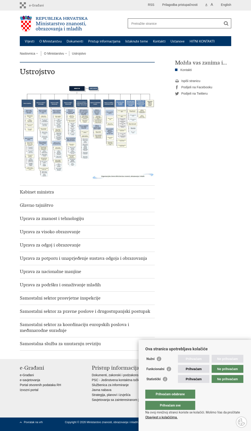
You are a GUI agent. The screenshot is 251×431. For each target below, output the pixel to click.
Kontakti (159, 41)
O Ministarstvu (50, 41)
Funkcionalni (155, 378)
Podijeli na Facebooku (193, 87)
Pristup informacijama (104, 41)
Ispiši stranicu (187, 81)
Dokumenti (75, 41)
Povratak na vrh (33, 422)
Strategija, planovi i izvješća (111, 395)
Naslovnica (27, 53)
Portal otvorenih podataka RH (40, 385)
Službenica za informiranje (110, 385)
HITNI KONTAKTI (202, 41)
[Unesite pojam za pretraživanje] (174, 23)
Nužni (150, 368)
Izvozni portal (29, 390)
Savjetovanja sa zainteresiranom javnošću (121, 400)
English (226, 5)
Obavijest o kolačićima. (161, 417)
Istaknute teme (136, 41)
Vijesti (29, 41)
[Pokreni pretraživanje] (226, 23)
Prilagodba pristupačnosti (179, 5)
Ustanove (177, 41)
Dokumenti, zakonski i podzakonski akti (119, 375)
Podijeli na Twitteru (191, 94)
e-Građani (27, 375)
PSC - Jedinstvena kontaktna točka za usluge (123, 380)
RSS (151, 5)
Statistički (153, 388)
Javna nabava (101, 390)
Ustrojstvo (79, 53)
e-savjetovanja (30, 380)
